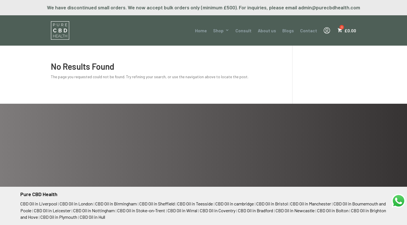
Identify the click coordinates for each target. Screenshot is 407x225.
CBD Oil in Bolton (332, 210)
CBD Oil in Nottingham (94, 210)
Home (201, 30)
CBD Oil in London (76, 203)
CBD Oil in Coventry (217, 210)
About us (267, 30)
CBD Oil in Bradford (255, 210)
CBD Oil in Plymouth (58, 217)
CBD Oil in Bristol (272, 203)
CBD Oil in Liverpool (38, 203)
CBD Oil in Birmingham (116, 203)
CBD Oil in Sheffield (157, 203)
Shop (218, 30)
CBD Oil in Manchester (310, 203)
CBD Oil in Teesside (195, 203)
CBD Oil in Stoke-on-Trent (141, 210)
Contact (308, 30)
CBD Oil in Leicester (52, 210)
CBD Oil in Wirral (182, 210)
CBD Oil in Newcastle (295, 210)
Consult (243, 30)
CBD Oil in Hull (92, 217)
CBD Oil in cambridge (234, 203)
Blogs (288, 30)
